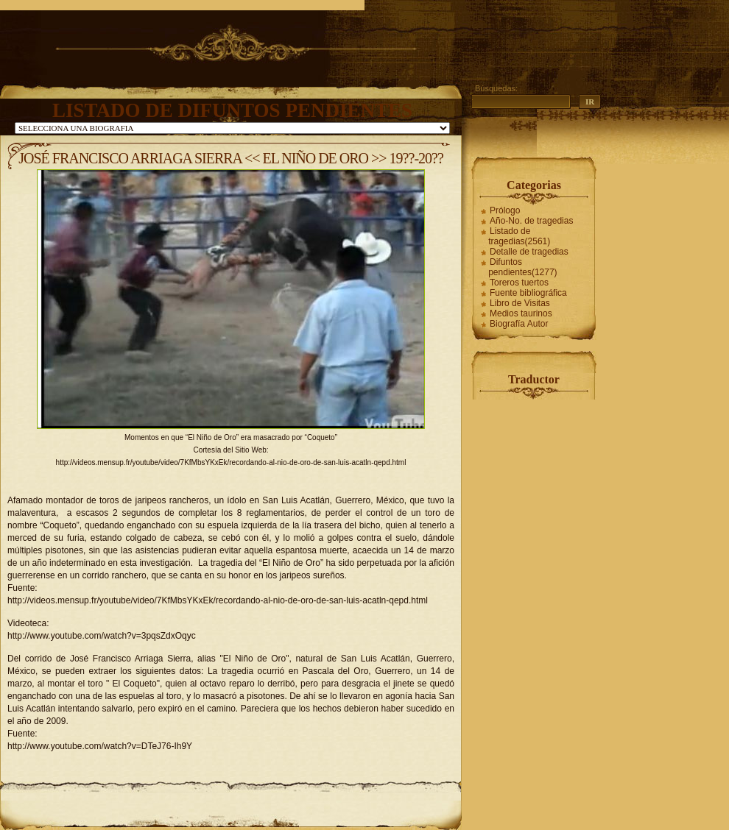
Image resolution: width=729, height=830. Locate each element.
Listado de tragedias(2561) (519, 236)
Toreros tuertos (519, 282)
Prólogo (505, 210)
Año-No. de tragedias (531, 221)
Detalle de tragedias (529, 251)
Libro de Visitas (520, 303)
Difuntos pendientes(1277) (522, 267)
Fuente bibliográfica (528, 293)
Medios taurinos (521, 313)
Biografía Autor (519, 324)
